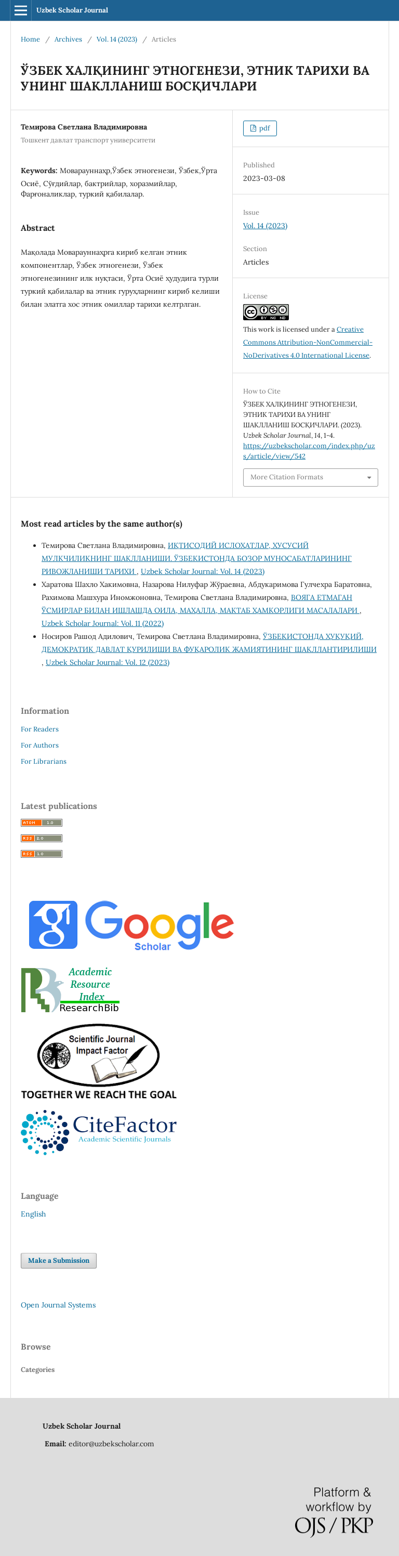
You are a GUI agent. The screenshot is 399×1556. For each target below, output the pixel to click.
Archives (68, 39)
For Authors (40, 745)
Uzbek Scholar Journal (72, 10)
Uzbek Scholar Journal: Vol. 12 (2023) (107, 662)
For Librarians (43, 761)
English (33, 1214)
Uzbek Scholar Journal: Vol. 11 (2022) (103, 623)
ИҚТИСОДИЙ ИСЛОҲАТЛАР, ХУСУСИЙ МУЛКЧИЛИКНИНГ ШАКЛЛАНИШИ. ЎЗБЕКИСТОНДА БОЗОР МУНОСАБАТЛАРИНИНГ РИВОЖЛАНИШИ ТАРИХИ (197, 558)
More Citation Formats (286, 477)
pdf (264, 128)
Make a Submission (58, 1260)
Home (30, 39)
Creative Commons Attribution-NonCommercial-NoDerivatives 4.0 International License (308, 342)
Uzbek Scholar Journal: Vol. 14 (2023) (202, 571)
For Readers (40, 729)
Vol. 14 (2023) (117, 39)
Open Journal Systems (58, 1305)
